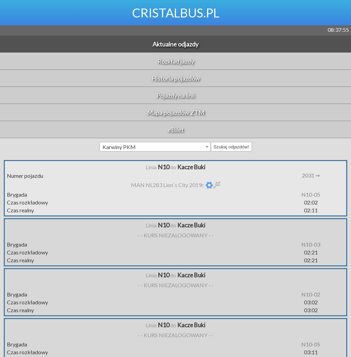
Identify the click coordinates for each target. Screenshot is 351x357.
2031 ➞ (311, 175)
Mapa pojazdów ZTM (175, 112)
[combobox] (155, 146)
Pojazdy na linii (175, 95)
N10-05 (310, 194)
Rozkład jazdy (175, 61)
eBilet (176, 129)
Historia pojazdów (176, 78)
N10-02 (310, 294)
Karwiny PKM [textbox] (119, 147)
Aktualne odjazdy (175, 44)
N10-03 (310, 244)
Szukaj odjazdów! (231, 146)
